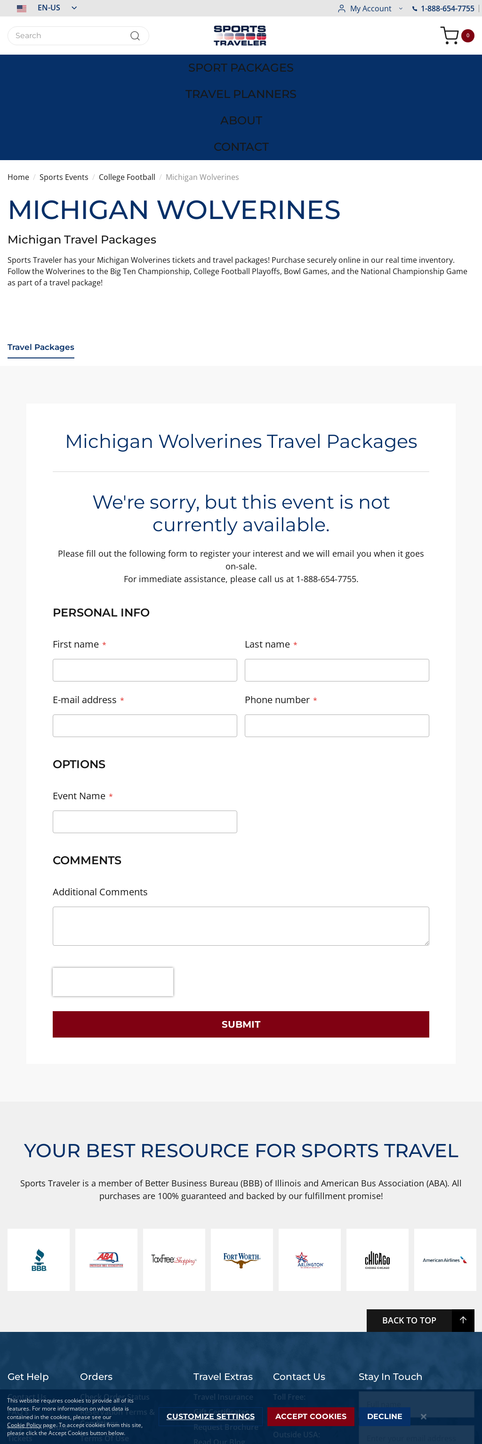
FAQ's (19, 1324)
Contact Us (27, 1309)
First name (76, 556)
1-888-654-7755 (368, 8)
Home (18, 90)
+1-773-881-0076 (302, 1366)
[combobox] (78, 35)
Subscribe (416, 1384)
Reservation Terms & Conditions (117, 1330)
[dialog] (241, 1416)
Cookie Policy (24, 1425)
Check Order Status (115, 1309)
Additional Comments (100, 804)
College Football (127, 90)
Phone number (277, 612)
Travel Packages (42, 260)
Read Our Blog (219, 1354)
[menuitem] (60, 64)
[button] (42, 7)
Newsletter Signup (226, 1369)
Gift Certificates (221, 1324)
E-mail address (85, 612)
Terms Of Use (104, 1351)
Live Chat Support (24, 1386)
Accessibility (29, 1366)
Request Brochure (225, 1339)
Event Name (79, 708)
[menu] (241, 64)
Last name (267, 556)
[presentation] (113, 894)
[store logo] (241, 35)
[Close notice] (424, 1417)
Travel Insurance (223, 1309)
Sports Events (64, 90)
